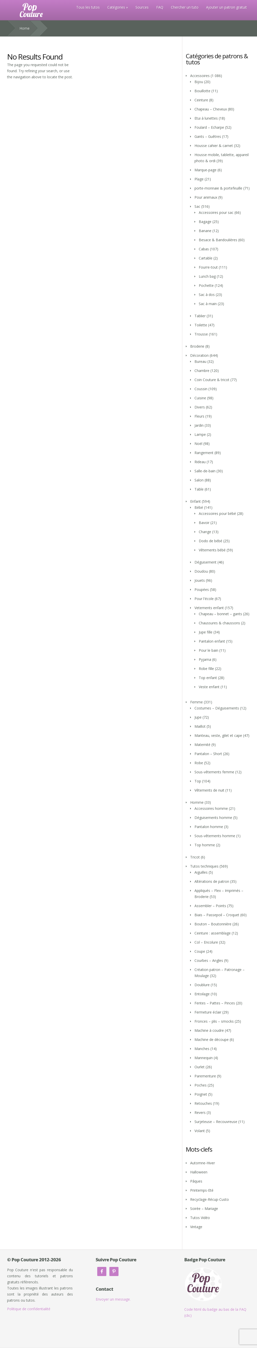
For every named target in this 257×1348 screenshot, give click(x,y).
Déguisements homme (213, 817)
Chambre (201, 370)
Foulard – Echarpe (209, 127)
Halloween (198, 1172)
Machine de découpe (211, 1039)
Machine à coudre (209, 1030)
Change (205, 531)
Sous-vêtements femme (214, 772)
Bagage (205, 221)
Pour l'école (204, 598)
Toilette (200, 325)
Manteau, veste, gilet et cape (218, 735)
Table (199, 489)
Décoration (199, 355)
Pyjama (205, 659)
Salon (199, 480)
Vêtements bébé (212, 550)
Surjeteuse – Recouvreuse (215, 1121)
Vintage (196, 1226)
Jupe (198, 717)
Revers (200, 1112)
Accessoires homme (211, 808)
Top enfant (208, 677)
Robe (198, 762)
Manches (201, 1048)
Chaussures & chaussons (219, 623)
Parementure (205, 1076)
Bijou (198, 81)
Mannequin (203, 1057)
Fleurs (199, 416)
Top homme (204, 844)
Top (197, 781)
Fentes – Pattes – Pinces (214, 1003)
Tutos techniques (204, 866)
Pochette (206, 285)
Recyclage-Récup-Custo (209, 1199)
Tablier (200, 315)
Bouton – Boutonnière (212, 924)
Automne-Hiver (202, 1162)
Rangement (203, 452)
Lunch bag (207, 276)
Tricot (195, 857)
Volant (199, 1130)
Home (24, 28)
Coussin (200, 388)
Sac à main (208, 303)
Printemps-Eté (201, 1190)
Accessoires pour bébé (217, 513)
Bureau (200, 361)
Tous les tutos (88, 7)
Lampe (200, 434)
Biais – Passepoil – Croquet (216, 914)
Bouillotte (202, 90)
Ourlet (199, 1066)
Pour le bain (208, 650)
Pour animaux (205, 197)
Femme (196, 702)
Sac (197, 206)
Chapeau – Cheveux (210, 109)
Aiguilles (201, 872)
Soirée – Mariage (204, 1208)
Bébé (198, 507)
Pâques (196, 1181)
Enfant (195, 501)
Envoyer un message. (113, 1299)
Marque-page (205, 169)
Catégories (116, 7)
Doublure (202, 984)
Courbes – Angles (208, 960)
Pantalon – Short (208, 753)
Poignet (200, 1094)
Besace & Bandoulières (218, 239)
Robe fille (206, 668)
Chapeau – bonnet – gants (220, 613)
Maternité (202, 744)
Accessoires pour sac (216, 212)
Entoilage (202, 993)
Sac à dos (207, 294)
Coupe (199, 951)
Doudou (201, 571)
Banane (205, 230)
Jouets (199, 580)
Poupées (201, 589)
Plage (199, 179)
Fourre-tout (208, 267)
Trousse (201, 334)
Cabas (204, 249)
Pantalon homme (208, 826)
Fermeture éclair (207, 1012)
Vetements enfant (209, 607)
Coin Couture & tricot (211, 379)
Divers (199, 407)
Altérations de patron (211, 881)
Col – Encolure (206, 942)
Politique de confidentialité (28, 1308)
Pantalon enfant (212, 641)
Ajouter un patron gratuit (226, 7)
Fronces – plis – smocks (214, 1021)
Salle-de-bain (204, 471)
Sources (142, 7)
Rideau (200, 461)
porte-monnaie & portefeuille (218, 188)
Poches (200, 1085)
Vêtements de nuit (209, 790)
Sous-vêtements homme (214, 835)
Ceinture (201, 100)
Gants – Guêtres (207, 136)
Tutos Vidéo (200, 1217)
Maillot (200, 726)
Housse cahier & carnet (213, 145)
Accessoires (200, 75)
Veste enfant (209, 686)
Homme (197, 802)
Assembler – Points (210, 905)
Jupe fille (205, 632)
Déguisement (205, 562)
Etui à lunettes (206, 118)
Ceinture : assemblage (212, 933)
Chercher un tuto (185, 7)
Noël (198, 443)
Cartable (205, 258)
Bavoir (204, 522)
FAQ (159, 7)
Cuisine (200, 398)
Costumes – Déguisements (216, 708)
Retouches (203, 1103)
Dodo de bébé (210, 540)
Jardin (199, 425)
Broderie (197, 346)
